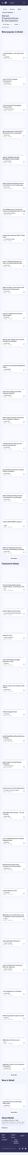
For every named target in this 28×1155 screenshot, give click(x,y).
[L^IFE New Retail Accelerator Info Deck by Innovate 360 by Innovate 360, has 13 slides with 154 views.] (14, 438)
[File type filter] (7, 24)
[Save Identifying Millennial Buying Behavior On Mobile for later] (24, 740)
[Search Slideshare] (17, 2)
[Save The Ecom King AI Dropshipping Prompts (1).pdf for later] (24, 110)
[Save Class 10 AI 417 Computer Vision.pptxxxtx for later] (24, 84)
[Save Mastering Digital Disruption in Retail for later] (24, 1018)
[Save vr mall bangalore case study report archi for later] (24, 58)
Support (13, 1134)
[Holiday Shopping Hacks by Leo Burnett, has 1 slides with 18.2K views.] (14, 705)
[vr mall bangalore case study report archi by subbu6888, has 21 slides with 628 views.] (14, 48)
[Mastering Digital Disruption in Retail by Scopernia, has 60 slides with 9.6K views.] (14, 1009)
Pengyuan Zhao (7, 1068)
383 (5, 588)
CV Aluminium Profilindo (9, 239)
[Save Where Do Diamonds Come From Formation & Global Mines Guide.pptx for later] (24, 552)
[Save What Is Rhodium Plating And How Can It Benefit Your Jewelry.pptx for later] (24, 500)
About (3, 1134)
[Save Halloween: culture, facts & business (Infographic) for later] (24, 1069)
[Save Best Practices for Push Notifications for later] (24, 791)
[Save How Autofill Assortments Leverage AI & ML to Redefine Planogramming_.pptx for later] (24, 474)
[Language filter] (17, 24)
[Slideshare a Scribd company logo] (6, 3)
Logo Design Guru (8, 739)
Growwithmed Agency (9, 109)
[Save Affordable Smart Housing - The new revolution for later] (24, 817)
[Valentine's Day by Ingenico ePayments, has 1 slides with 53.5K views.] (14, 629)
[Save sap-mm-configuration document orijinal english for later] (24, 318)
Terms (3, 1137)
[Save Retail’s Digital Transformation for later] (24, 614)
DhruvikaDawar (7, 83)
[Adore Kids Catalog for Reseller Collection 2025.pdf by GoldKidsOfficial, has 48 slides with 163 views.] (14, 386)
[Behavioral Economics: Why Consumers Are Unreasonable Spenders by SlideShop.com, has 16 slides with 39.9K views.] (14, 859)
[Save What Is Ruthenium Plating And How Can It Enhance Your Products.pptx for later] (24, 188)
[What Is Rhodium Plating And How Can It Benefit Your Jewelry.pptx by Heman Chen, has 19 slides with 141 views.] (14, 490)
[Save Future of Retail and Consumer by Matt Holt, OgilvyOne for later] (24, 970)
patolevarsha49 (7, 161)
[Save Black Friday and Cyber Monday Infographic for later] (24, 766)
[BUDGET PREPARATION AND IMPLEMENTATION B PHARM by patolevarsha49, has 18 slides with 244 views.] (14, 152)
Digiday (5, 918)
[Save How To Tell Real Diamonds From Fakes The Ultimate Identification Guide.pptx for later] (24, 266)
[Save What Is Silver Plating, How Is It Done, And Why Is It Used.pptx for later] (24, 344)
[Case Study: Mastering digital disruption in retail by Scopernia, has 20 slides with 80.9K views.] (14, 654)
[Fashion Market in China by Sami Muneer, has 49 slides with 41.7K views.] (14, 884)
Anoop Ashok (7, 473)
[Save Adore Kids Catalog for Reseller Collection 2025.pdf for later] (24, 396)
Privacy (13, 1137)
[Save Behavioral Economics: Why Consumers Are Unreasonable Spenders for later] (24, 869)
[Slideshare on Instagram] (19, 1148)
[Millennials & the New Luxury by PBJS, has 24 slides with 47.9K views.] (14, 1033)
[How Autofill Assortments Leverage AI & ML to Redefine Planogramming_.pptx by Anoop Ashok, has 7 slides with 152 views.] (14, 464)
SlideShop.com (7, 868)
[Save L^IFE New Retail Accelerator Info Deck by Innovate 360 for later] (24, 448)
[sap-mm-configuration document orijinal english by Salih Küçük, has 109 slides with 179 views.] (14, 308)
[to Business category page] (12, 9)
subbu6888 (6, 57)
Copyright (4, 1139)
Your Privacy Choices (14, 1141)
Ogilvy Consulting (8, 943)
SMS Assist (6, 842)
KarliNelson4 (7, 1105)
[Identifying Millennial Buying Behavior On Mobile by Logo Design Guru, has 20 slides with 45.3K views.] (14, 730)
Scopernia (6, 663)
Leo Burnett (6, 713)
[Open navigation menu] (3, 3)
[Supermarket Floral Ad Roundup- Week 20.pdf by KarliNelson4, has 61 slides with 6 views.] (14, 1096)
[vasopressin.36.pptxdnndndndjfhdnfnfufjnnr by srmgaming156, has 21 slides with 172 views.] (14, 360)
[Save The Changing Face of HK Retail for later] (24, 994)
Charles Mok (7, 993)
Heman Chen (7, 135)
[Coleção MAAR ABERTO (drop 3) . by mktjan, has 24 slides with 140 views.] (14, 516)
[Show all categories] (8, 12)
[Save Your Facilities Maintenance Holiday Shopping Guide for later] (24, 843)
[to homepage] (5, 9)
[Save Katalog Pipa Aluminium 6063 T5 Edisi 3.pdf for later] (24, 240)
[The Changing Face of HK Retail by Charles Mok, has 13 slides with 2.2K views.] (14, 985)
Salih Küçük (6, 317)
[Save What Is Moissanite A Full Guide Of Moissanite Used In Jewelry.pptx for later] (24, 136)
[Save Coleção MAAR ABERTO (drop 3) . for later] (24, 526)
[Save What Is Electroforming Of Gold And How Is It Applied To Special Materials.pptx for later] (24, 422)
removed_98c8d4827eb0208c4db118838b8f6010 (13, 613)
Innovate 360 (7, 447)
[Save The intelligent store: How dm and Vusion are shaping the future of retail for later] (24, 214)
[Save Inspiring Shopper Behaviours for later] (24, 944)
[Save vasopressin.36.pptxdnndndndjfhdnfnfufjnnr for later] (24, 370)
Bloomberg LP (7, 689)
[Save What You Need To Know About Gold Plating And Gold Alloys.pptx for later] (24, 292)
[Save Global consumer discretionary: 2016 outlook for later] (24, 690)
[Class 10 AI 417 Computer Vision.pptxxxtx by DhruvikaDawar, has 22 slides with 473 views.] (14, 74)
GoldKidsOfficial (7, 395)
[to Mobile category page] (20, 9)
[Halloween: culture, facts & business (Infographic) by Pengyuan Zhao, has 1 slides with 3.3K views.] (14, 1059)
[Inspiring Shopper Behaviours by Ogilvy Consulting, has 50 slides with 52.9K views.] (14, 934)
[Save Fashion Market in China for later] (24, 893)
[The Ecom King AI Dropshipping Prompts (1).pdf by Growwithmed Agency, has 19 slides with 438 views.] (14, 100)
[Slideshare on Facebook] (22, 1148)
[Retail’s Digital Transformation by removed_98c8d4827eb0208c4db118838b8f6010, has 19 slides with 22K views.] (14, 604)
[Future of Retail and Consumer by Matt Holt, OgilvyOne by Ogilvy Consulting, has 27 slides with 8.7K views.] (14, 960)
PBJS (5, 1042)
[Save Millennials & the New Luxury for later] (24, 1043)
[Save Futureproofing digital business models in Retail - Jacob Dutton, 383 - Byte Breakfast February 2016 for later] (24, 589)
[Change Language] (23, 1135)
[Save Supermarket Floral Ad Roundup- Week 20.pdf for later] (24, 1106)
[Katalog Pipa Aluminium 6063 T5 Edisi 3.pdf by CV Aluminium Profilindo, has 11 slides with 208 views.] (14, 230)
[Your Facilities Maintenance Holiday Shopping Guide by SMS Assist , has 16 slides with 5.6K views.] (14, 833)
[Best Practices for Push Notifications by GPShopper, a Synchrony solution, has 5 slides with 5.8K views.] (14, 782)
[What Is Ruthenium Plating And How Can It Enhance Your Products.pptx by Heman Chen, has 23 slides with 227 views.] (14, 178)
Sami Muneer (7, 892)
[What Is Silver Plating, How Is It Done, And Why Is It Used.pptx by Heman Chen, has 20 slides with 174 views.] (14, 334)
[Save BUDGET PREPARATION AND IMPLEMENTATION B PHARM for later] (24, 162)
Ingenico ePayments (8, 637)
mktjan (5, 525)
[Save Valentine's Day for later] (24, 638)
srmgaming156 (7, 369)
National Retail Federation (9, 213)
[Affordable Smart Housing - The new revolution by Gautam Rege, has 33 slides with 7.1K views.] (14, 807)
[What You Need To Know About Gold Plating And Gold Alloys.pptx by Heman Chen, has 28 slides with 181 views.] (14, 282)
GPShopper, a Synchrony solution (11, 790)
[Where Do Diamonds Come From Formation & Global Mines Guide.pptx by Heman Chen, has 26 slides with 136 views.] (14, 542)
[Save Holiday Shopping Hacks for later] (24, 714)
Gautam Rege (7, 816)
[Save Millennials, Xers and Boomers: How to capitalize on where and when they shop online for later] (24, 919)
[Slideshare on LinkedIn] (25, 1148)
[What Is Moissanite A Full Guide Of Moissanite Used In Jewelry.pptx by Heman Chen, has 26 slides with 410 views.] (14, 126)
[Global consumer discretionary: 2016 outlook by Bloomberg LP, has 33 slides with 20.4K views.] (14, 680)
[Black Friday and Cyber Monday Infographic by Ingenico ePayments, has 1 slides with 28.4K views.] (14, 757)
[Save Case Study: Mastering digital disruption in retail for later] (24, 664)
